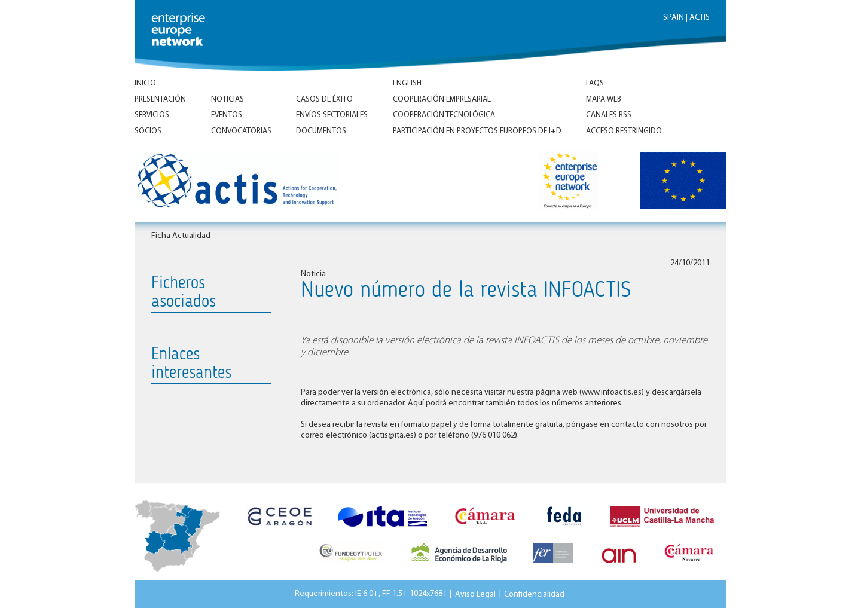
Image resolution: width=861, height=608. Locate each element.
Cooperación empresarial (442, 99)
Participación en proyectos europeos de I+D (477, 131)
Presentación (160, 99)
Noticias (227, 99)
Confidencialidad (534, 593)
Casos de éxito (324, 99)
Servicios (152, 115)
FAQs (595, 83)
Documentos (321, 131)
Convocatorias (241, 131)
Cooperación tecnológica (444, 115)
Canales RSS (608, 115)
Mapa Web (603, 99)
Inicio (145, 83)
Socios (148, 131)
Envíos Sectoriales (332, 115)
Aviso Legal (475, 593)
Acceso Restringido (624, 131)
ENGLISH (407, 83)
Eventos (226, 115)
